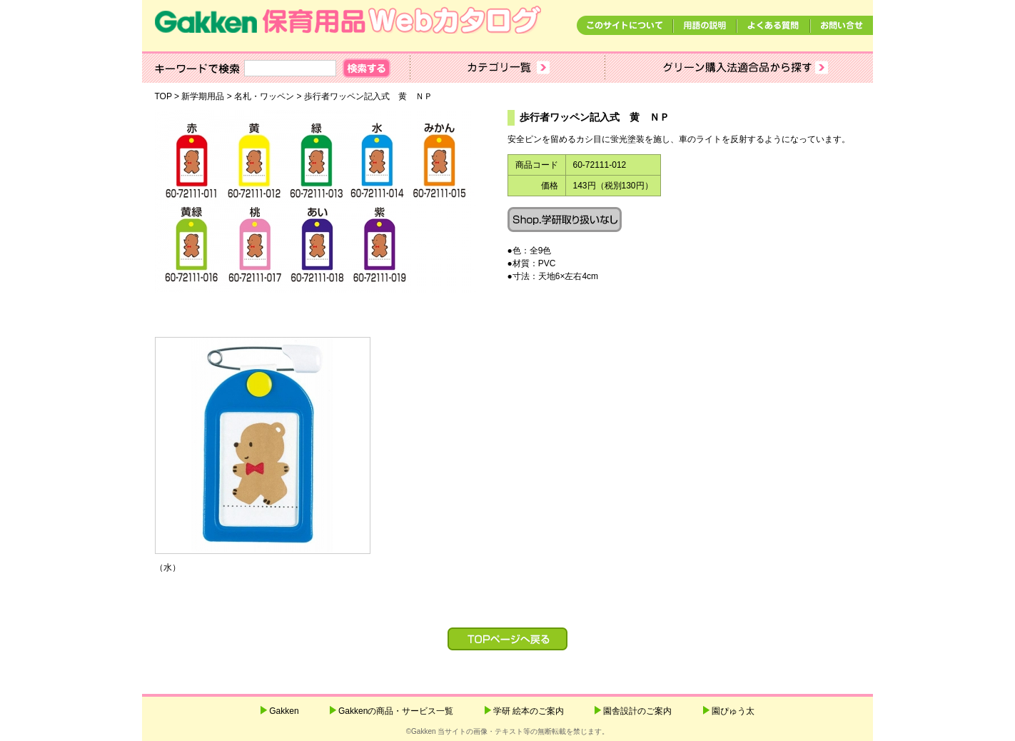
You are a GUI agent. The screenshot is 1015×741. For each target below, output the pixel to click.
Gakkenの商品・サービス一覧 (395, 711)
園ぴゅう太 (733, 711)
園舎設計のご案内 (637, 711)
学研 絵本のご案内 (528, 711)
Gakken (283, 711)
